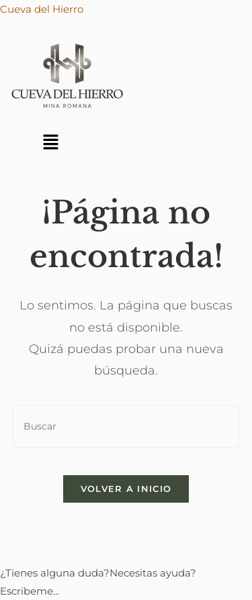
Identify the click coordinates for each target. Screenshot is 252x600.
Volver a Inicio (126, 488)
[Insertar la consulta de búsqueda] (126, 426)
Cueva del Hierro (41, 9)
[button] (50, 143)
